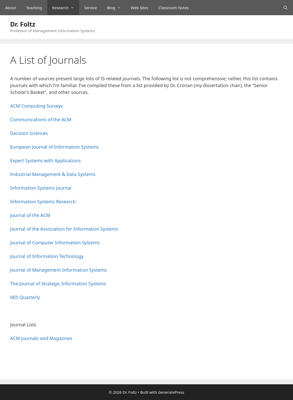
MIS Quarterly (25, 297)
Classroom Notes (173, 7)
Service (90, 7)
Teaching (34, 7)
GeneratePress (171, 392)
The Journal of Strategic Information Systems (58, 284)
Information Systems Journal (40, 188)
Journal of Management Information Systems (58, 270)
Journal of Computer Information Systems (55, 242)
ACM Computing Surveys (36, 106)
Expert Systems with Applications (45, 160)
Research (65, 7)
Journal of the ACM (30, 215)
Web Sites (139, 7)
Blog (116, 7)
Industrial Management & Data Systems (52, 174)
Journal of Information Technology (47, 256)
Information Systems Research (43, 201)
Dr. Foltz (22, 24)
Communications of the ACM (40, 119)
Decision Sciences (29, 133)
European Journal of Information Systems (54, 147)
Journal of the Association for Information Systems (64, 229)
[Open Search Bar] (285, 7)
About (10, 7)
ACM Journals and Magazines (41, 338)
